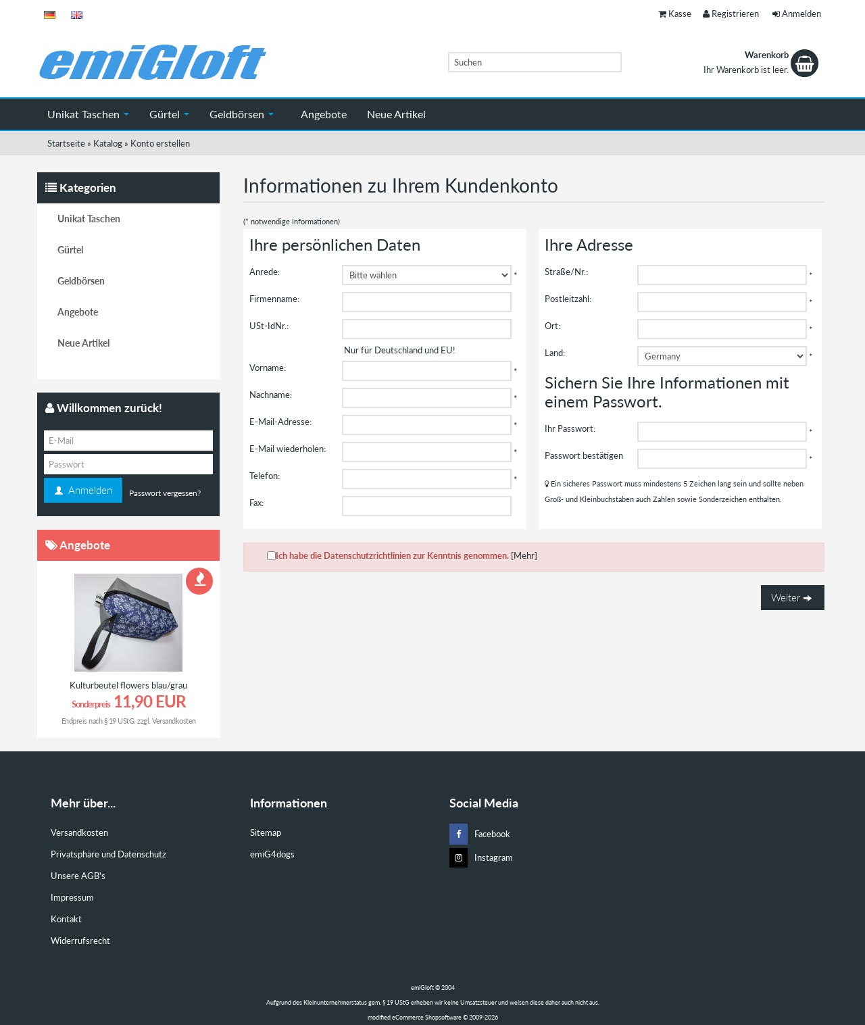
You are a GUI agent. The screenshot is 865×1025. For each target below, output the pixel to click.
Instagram (481, 858)
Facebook (479, 834)
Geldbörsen (241, 113)
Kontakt (66, 919)
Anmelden (796, 13)
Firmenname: (274, 298)
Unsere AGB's (78, 875)
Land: (555, 352)
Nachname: (270, 394)
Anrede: (264, 271)
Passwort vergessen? (165, 493)
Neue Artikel (396, 113)
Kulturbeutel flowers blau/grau (128, 685)
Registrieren (731, 13)
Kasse (674, 13)
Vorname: (267, 367)
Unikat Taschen (88, 113)
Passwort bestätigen (584, 455)
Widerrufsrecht (80, 940)
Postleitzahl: (568, 298)
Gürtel (169, 113)
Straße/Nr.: (566, 271)
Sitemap (265, 832)
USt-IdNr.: (269, 325)
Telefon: (264, 475)
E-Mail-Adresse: (280, 421)
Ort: (552, 325)
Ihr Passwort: (570, 428)
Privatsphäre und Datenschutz (108, 854)
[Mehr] (524, 555)
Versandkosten (174, 720)
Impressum (72, 897)
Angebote (324, 113)
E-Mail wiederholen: (287, 448)
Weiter (792, 598)
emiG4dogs (272, 854)
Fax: (256, 502)
